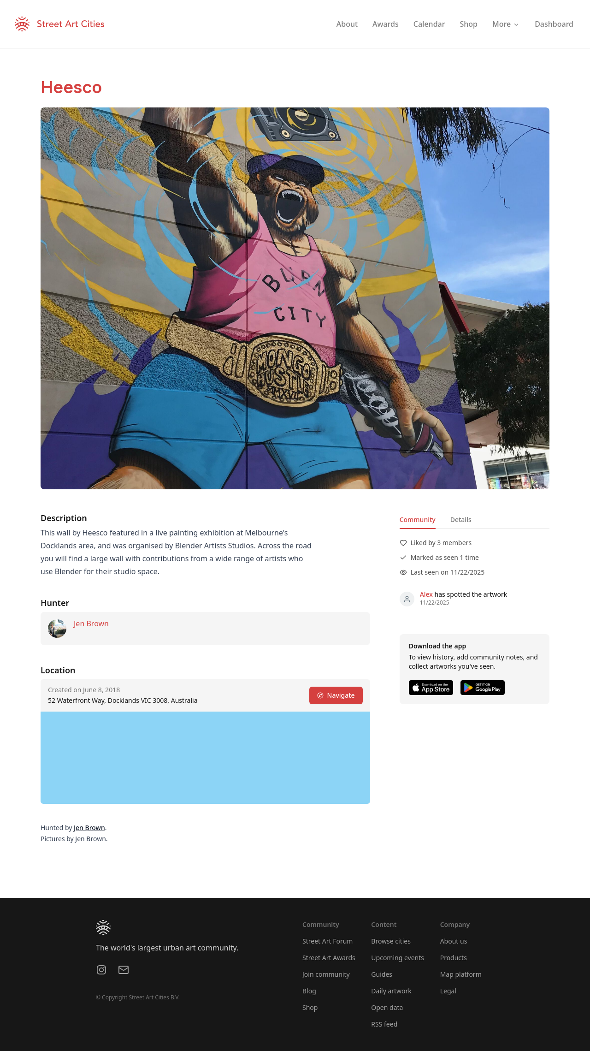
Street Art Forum (327, 941)
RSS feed (384, 1024)
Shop (310, 1007)
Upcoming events (397, 957)
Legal (448, 990)
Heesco (71, 87)
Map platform (461, 974)
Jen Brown (91, 623)
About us (453, 941)
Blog (309, 990)
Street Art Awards (328, 957)
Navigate (336, 695)
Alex (426, 594)
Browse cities (391, 941)
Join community (326, 974)
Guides (381, 974)
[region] (205, 758)
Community (418, 519)
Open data (387, 1007)
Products (453, 957)
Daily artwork (391, 990)
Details (461, 519)
